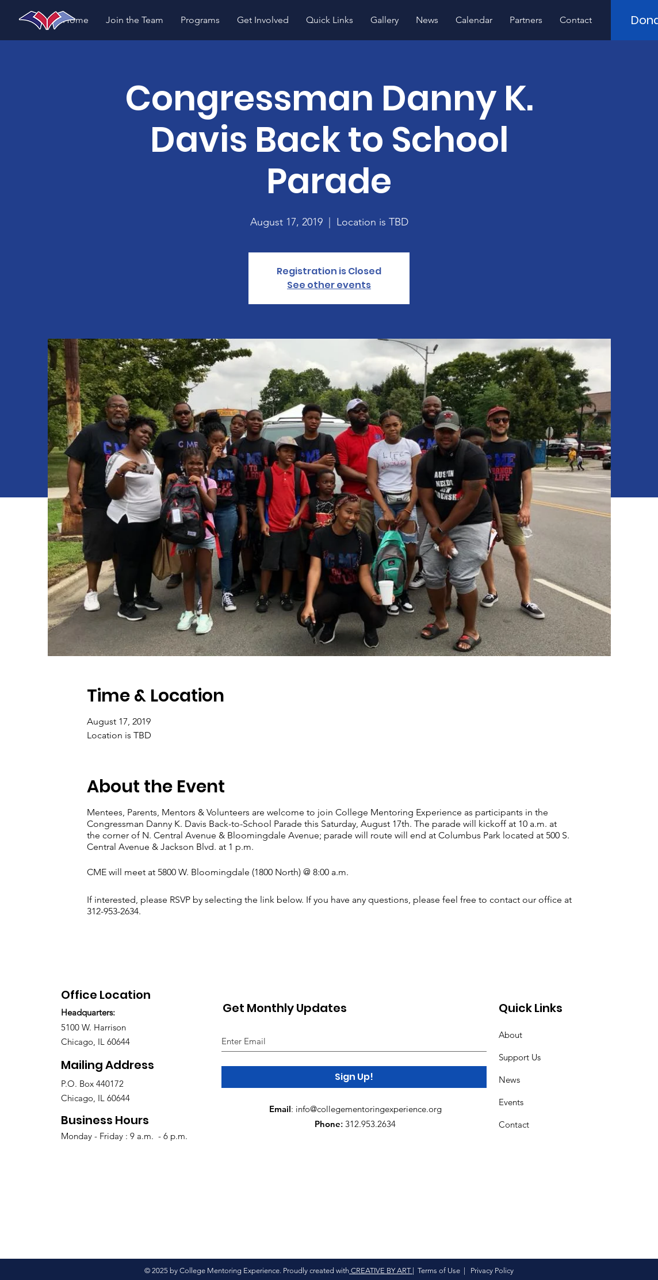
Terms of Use (439, 1270)
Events (511, 1102)
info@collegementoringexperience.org (369, 1108)
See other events (329, 285)
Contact (514, 1124)
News (509, 1079)
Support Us (520, 1057)
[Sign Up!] (354, 1077)
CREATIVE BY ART (380, 1270)
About (510, 1034)
